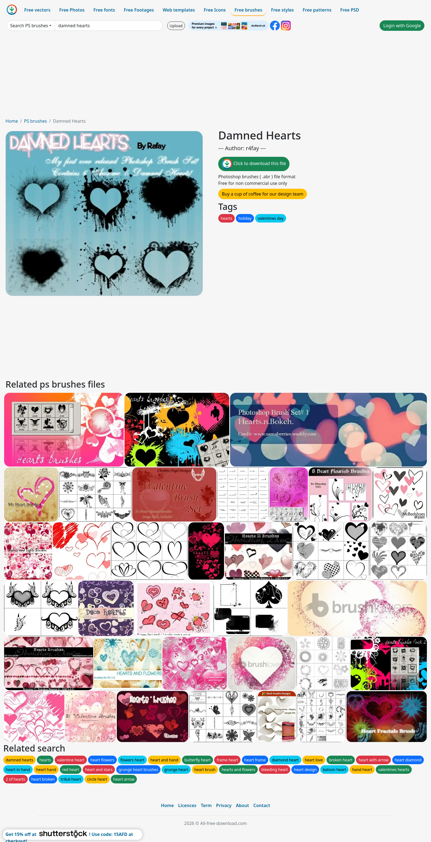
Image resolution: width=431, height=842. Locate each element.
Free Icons (215, 10)
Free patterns (317, 10)
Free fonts (104, 10)
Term (206, 805)
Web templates (179, 10)
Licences (187, 805)
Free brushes (248, 10)
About (242, 805)
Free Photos (71, 10)
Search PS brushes (29, 26)
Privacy (223, 805)
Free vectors (37, 10)
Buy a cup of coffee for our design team (262, 194)
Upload (176, 25)
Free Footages (139, 10)
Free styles (282, 10)
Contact (261, 805)
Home (11, 121)
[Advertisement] (215, 76)
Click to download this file (254, 164)
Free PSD (349, 10)
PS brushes (35, 121)
